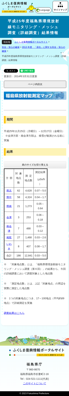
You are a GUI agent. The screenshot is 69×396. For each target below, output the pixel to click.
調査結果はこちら (14, 312)
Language (45, 10)
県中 (9, 197)
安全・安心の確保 (11, 47)
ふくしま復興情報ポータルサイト (31, 42)
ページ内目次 (35, 84)
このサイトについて (34, 383)
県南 (9, 206)
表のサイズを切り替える (35, 164)
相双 (9, 237)
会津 (9, 217)
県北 (9, 190)
